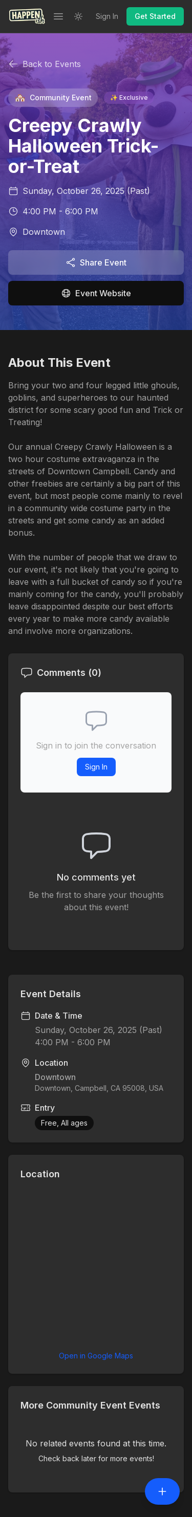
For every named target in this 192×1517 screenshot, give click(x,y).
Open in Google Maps (96, 1355)
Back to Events (44, 64)
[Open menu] (58, 16)
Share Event (96, 262)
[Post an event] (162, 1491)
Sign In (107, 16)
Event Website (96, 293)
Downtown (44, 232)
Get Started (155, 16)
